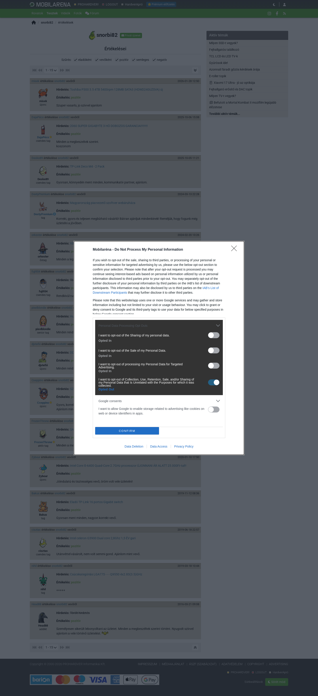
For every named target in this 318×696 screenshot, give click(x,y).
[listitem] (159, 325)
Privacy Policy (183, 446)
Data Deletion (134, 446)
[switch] (214, 335)
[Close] (235, 250)
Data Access (158, 446)
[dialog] (159, 348)
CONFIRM (127, 430)
